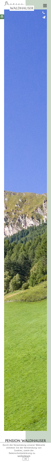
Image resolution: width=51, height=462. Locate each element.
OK (25, 459)
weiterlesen (24, 455)
